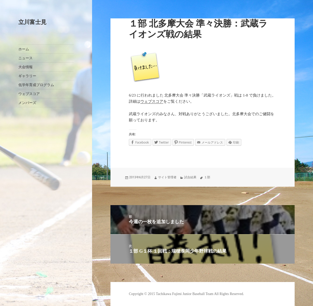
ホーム (23, 49)
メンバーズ (27, 103)
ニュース (25, 58)
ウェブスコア (29, 94)
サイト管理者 (167, 177)
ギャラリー (27, 76)
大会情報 (25, 67)
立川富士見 (32, 22)
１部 (207, 177)
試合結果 (190, 177)
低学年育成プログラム (36, 85)
